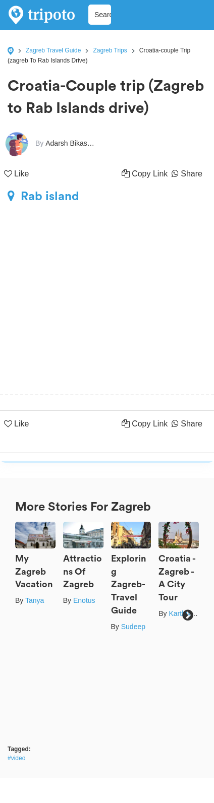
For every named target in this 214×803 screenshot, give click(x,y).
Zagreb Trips (110, 50)
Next (187, 615)
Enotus (84, 600)
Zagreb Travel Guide (53, 50)
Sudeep (133, 627)
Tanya (34, 600)
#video (16, 758)
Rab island (43, 196)
